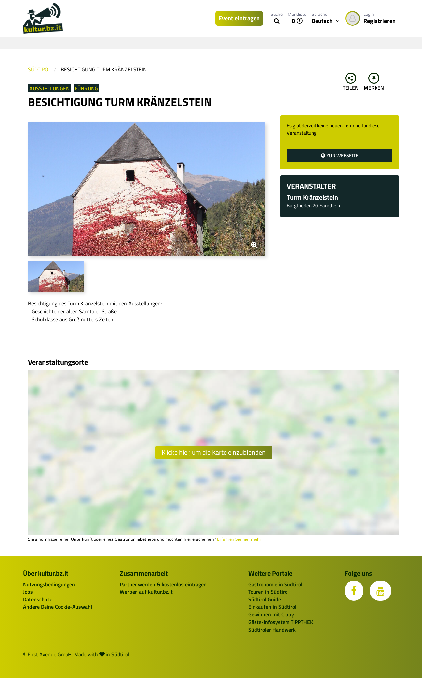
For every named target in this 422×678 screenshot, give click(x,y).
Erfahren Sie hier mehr (239, 539)
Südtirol (39, 69)
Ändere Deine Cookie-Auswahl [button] (57, 607)
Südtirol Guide (264, 599)
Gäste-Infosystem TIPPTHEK (280, 622)
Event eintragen (239, 18)
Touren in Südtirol (268, 592)
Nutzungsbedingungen (49, 584)
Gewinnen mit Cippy (271, 614)
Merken (374, 82)
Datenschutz (37, 599)
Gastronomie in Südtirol (275, 584)
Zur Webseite (339, 155)
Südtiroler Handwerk (272, 629)
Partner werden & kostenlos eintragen (163, 584)
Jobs (28, 592)
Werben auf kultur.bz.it (146, 592)
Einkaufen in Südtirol (272, 607)
